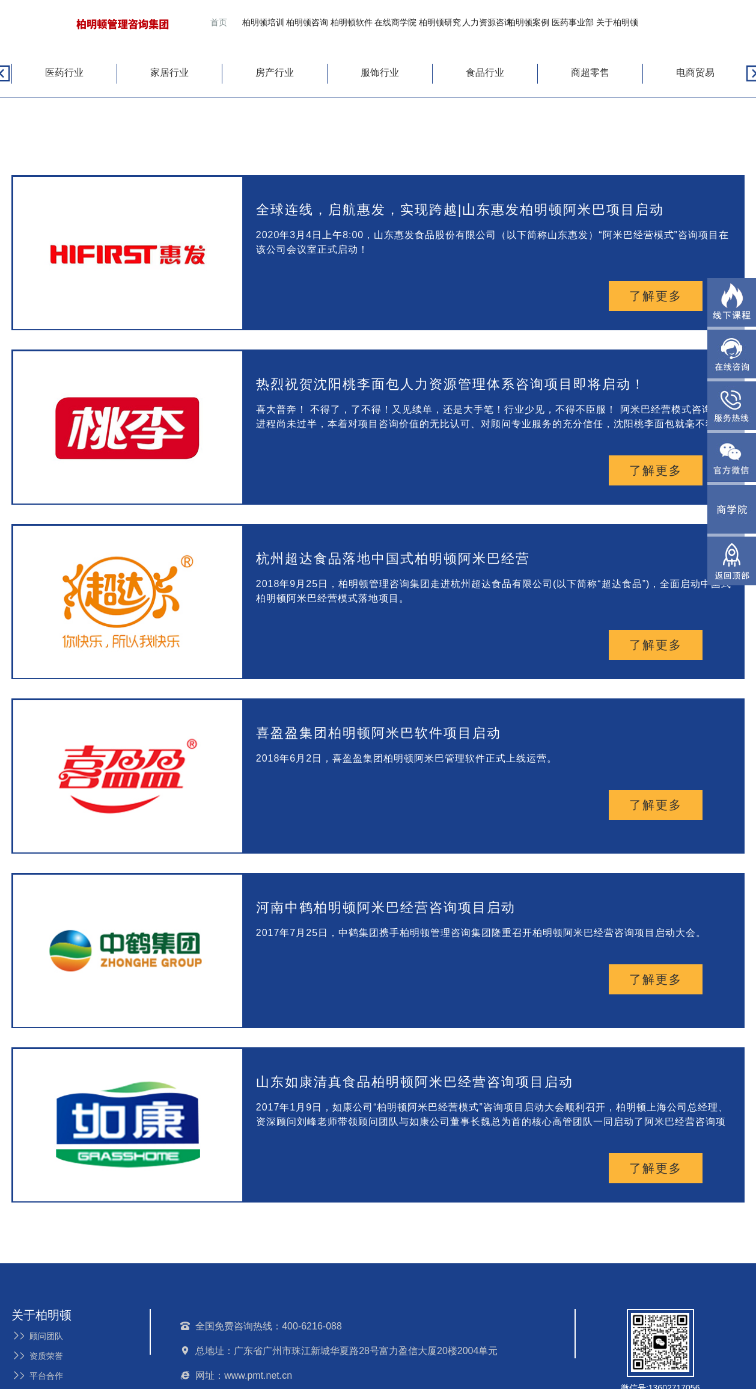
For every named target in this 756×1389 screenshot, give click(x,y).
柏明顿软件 (352, 22)
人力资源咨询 (487, 22)
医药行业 (64, 72)
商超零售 (590, 72)
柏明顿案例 (528, 22)
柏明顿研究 (440, 22)
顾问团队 (37, 1336)
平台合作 (37, 1376)
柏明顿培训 (263, 22)
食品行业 (485, 72)
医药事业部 (573, 22)
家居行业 (169, 72)
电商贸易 (695, 72)
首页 (218, 22)
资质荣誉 (37, 1356)
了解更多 (655, 296)
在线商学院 (395, 22)
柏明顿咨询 (307, 22)
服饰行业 (380, 72)
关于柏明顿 (617, 22)
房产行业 (274, 72)
